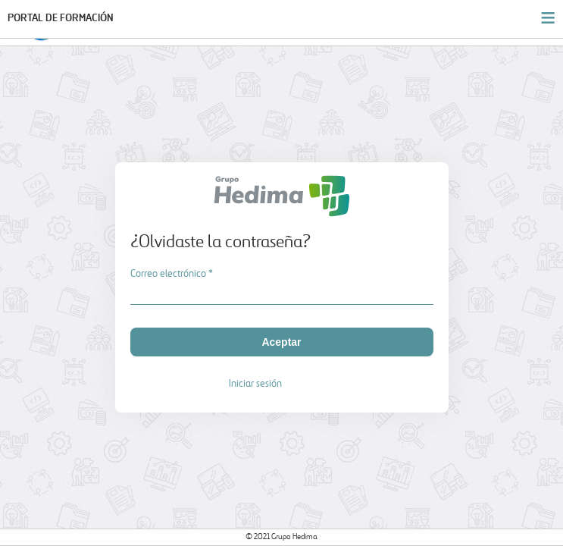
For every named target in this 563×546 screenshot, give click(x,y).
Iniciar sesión (255, 384)
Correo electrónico (171, 274)
